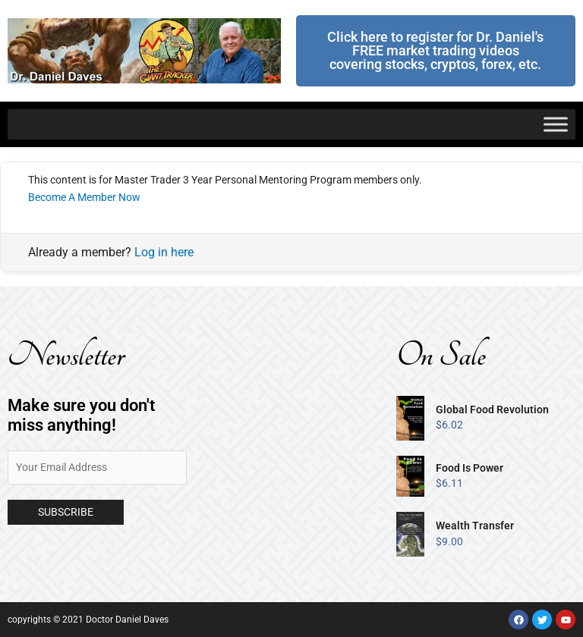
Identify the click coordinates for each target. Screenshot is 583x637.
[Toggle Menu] (556, 124)
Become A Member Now (84, 197)
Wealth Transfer (475, 525)
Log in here (164, 252)
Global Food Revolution (492, 409)
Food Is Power (469, 468)
